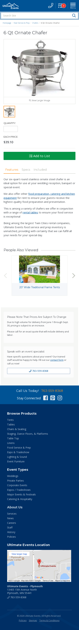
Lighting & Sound (17, 456)
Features (11, 169)
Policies (11, 536)
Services (12, 513)
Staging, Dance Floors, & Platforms (27, 433)
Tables (11, 424)
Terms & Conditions (49, 620)
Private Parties (15, 480)
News (10, 518)
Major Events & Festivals (21, 494)
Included (40, 169)
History (11, 532)
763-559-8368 (38, 371)
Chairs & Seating (16, 429)
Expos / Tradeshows (19, 489)
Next (73, 276)
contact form (57, 360)
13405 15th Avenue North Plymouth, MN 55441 (25, 590)
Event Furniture (16, 461)
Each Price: (11, 136)
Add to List (39, 156)
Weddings (12, 476)
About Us (14, 507)
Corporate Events (17, 485)
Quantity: (10, 123)
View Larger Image (39, 100)
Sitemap (33, 620)
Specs (26, 169)
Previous (5, 276)
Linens (11, 443)
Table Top (13, 438)
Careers (11, 523)
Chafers (35, 23)
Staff (9, 527)
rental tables (30, 212)
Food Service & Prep (22, 23)
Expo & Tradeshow (18, 452)
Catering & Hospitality (19, 499)
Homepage (7, 23)
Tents (10, 420)
